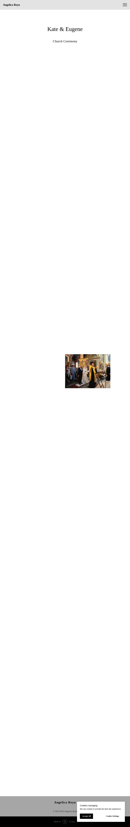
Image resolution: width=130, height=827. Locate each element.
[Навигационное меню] (125, 4)
